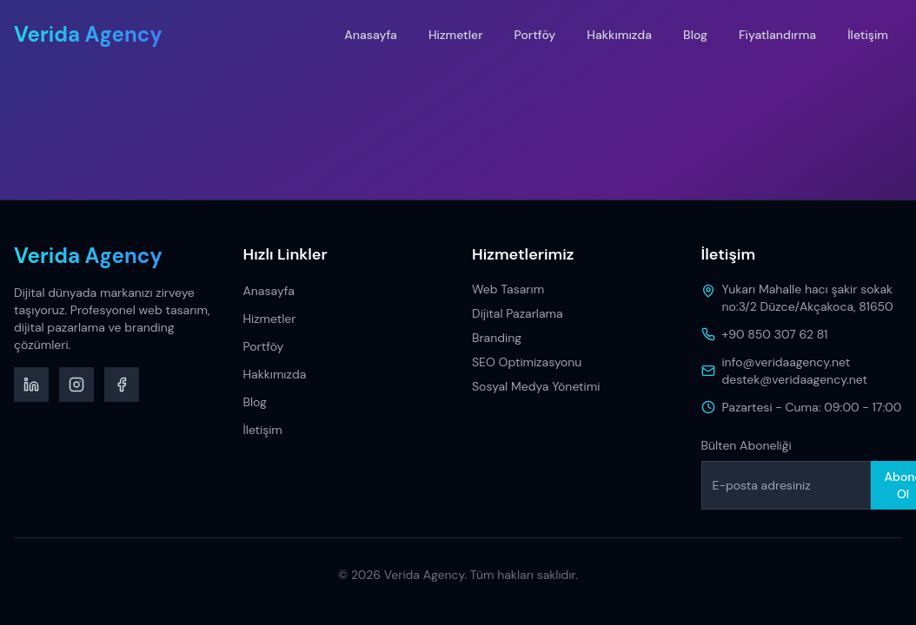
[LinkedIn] (31, 384)
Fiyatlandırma (777, 35)
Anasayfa (370, 35)
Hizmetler (455, 35)
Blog (695, 35)
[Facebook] (121, 384)
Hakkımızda (619, 35)
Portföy (535, 35)
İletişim (867, 35)
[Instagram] (76, 384)
